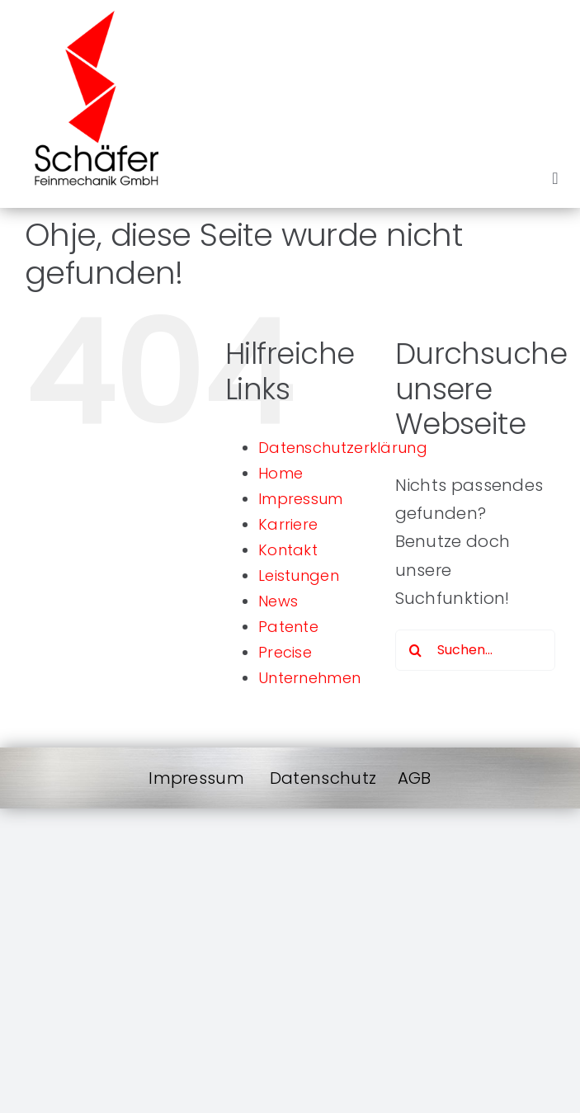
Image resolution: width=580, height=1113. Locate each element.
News (278, 601)
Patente (288, 626)
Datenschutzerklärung (342, 447)
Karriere (288, 524)
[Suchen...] (475, 650)
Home (280, 473)
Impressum (300, 498)
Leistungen (298, 575)
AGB (414, 778)
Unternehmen (309, 677)
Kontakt (288, 550)
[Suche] (415, 650)
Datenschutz (323, 778)
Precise (285, 652)
